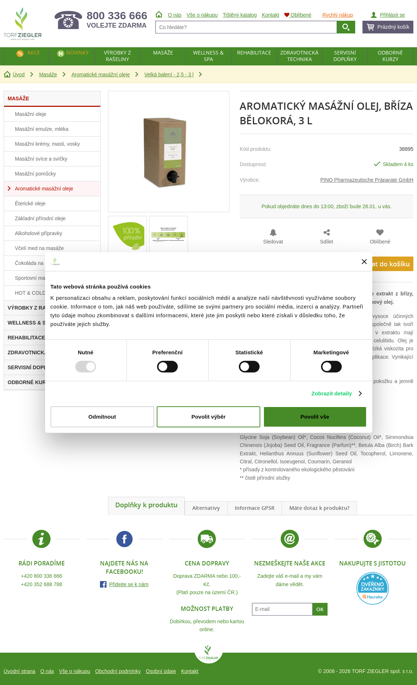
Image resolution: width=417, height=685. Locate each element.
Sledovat (273, 242)
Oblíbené (380, 242)
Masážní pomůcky (35, 174)
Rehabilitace (254, 52)
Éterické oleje (30, 203)
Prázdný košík (393, 27)
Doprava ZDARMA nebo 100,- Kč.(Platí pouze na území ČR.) (207, 584)
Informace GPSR (254, 507)
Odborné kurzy (390, 56)
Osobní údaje (161, 671)
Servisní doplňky (345, 56)
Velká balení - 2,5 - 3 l (168, 74)
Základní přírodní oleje (40, 218)
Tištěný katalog (240, 15)
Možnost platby (207, 609)
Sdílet (326, 242)
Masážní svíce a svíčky (41, 159)
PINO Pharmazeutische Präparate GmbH (366, 180)
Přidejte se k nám (128, 584)
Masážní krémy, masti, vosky (47, 144)
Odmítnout (102, 417)
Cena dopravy (207, 563)
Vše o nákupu (74, 671)
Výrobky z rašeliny (117, 56)
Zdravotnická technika (299, 56)
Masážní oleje (30, 114)
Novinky (77, 52)
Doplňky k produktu (146, 504)
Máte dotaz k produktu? (319, 507)
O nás (47, 671)
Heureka (372, 588)
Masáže (48, 74)
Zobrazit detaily (331, 393)
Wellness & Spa (208, 56)
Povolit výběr (208, 417)
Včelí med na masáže (39, 248)
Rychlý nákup (337, 15)
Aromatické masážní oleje (101, 74)
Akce (33, 52)
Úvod (19, 74)
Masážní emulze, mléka (41, 129)
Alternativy (206, 507)
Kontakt (189, 671)
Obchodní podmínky (118, 671)
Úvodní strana (19, 671)
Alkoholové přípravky (38, 233)
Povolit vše (314, 417)
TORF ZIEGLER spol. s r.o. (208, 654)
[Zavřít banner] (364, 261)
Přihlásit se (392, 15)
